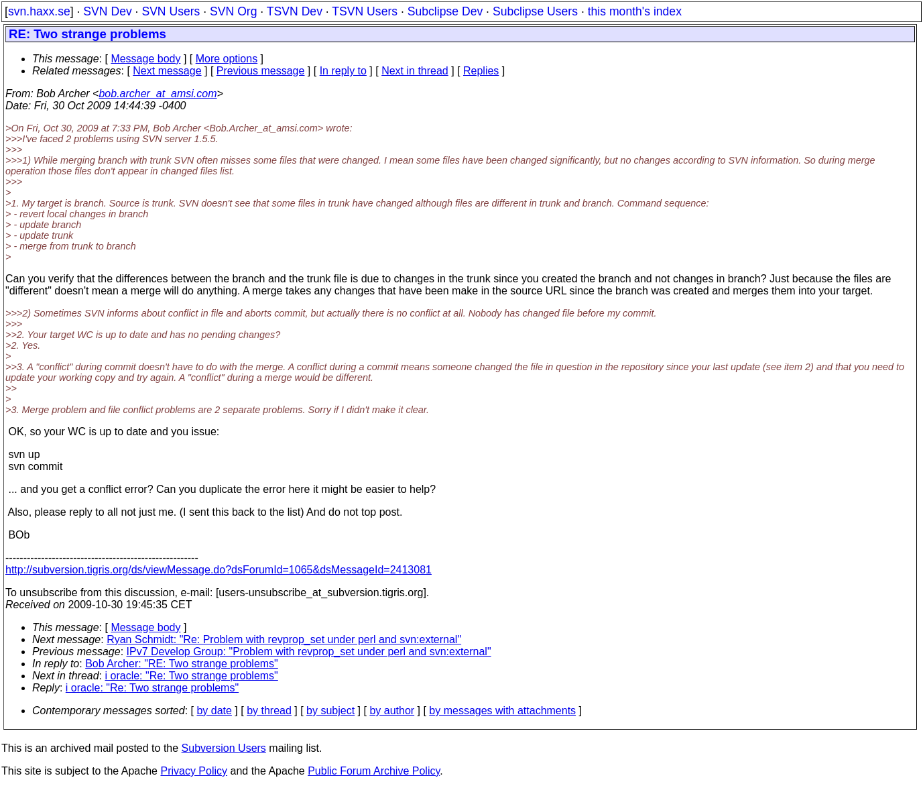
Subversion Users (224, 748)
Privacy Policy (193, 771)
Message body (145, 58)
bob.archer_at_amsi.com (158, 93)
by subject (330, 710)
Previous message (261, 70)
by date (213, 710)
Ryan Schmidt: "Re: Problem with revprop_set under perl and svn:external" (284, 639)
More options (227, 58)
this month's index (635, 11)
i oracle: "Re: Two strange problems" (191, 675)
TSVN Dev (294, 11)
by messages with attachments (502, 710)
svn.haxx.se (39, 11)
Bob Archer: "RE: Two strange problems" (181, 663)
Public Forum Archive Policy (374, 771)
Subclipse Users (535, 11)
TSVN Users (364, 11)
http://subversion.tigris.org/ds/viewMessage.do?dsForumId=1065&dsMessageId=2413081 (218, 569)
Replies (481, 70)
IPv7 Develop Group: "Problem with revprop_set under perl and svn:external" (309, 651)
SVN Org (233, 11)
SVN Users (170, 11)
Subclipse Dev (445, 11)
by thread (269, 710)
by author (391, 710)
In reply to (343, 70)
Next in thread (414, 70)
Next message (167, 70)
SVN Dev (107, 11)
